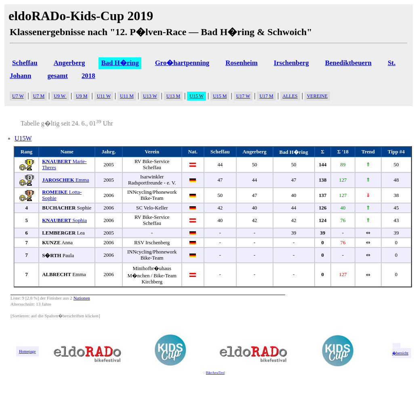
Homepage (27, 351)
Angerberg (69, 63)
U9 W (60, 96)
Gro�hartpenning (182, 63)
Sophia (64, 220)
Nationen (82, 298)
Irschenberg (291, 63)
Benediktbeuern (348, 63)
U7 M (38, 96)
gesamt (57, 76)
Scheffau (25, 63)
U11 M (127, 96)
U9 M (81, 96)
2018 (88, 76)
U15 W (196, 96)
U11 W (104, 96)
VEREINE (317, 96)
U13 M (173, 96)
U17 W (243, 96)
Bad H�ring (120, 63)
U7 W (18, 96)
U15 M (220, 96)
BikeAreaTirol (215, 373)
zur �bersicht (400, 350)
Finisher (54, 298)
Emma (65, 180)
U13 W (150, 96)
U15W (23, 138)
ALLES (289, 96)
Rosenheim (241, 63)
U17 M (266, 96)
